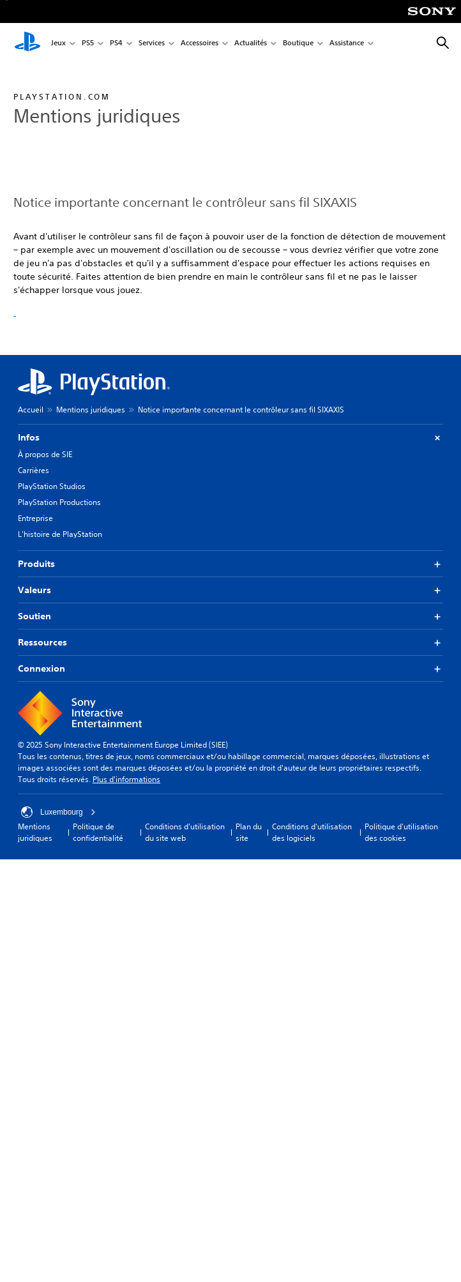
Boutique (298, 44)
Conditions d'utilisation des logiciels (312, 832)
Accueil (30, 409)
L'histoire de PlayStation (60, 534)
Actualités (250, 44)
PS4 (116, 44)
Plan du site (249, 832)
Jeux (58, 44)
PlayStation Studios (52, 486)
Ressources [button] (230, 643)
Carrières (33, 470)
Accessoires (199, 44)
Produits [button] (230, 564)
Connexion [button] (230, 669)
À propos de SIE (45, 454)
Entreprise (35, 518)
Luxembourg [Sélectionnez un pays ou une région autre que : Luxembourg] (58, 812)
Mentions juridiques (90, 409)
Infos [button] (230, 437)
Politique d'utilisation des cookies (401, 832)
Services (152, 44)
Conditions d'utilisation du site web (185, 832)
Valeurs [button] (230, 590)
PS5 (88, 44)
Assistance (346, 44)
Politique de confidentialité (98, 832)
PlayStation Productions (59, 502)
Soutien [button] (230, 616)
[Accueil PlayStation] (27, 43)
